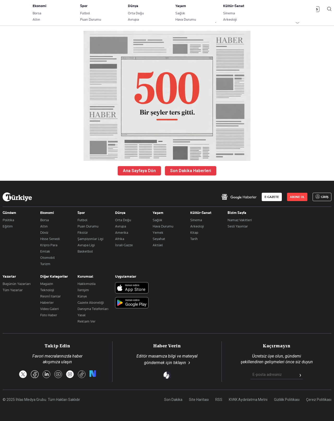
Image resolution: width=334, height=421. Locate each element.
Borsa (44, 220)
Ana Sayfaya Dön (139, 170)
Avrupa (120, 226)
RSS (218, 399)
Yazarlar (9, 276)
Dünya (120, 212)
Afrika (119, 239)
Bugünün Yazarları (17, 284)
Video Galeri (49, 309)
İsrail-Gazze (124, 245)
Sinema (196, 220)
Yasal (81, 315)
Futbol (82, 220)
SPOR (195, 21)
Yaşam (158, 212)
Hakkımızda (86, 284)
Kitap (194, 232)
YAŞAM (216, 21)
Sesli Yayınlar (238, 226)
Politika (8, 220)
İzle (303, 21)
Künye (82, 296)
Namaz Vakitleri (240, 220)
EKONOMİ (150, 21)
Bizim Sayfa (237, 212)
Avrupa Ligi (86, 245)
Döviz (44, 232)
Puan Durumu (87, 226)
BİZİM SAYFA (72, 21)
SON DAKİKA (15, 21)
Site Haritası (199, 399)
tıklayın (179, 362)
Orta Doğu (123, 220)
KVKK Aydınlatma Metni (248, 399)
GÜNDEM (99, 21)
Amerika (121, 232)
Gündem (9, 212)
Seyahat (159, 239)
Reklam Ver (86, 321)
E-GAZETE (272, 197)
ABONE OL (288, 9)
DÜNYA (174, 21)
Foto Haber (48, 315)
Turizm (45, 264)
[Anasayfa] (17, 196)
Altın (44, 226)
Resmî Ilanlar (50, 296)
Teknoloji (47, 290)
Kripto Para (48, 245)
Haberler (47, 302)
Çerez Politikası (318, 399)
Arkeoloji (197, 226)
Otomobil (47, 257)
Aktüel (158, 245)
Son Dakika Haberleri (190, 170)
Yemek (158, 232)
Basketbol (85, 251)
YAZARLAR (43, 21)
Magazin (46, 284)
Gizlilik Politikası (287, 399)
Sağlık (157, 220)
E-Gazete (29, 9)
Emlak (45, 251)
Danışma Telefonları (92, 309)
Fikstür (82, 232)
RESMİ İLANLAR (244, 21)
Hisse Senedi (50, 239)
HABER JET (275, 21)
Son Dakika (173, 399)
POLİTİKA (124, 21)
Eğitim (8, 226)
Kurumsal (85, 276)
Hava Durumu (163, 226)
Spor (81, 212)
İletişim (83, 290)
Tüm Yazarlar (13, 290)
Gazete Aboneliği (61, 9)
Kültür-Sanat (200, 212)
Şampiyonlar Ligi (90, 239)
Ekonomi (47, 212)
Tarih (194, 239)
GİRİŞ (314, 9)
